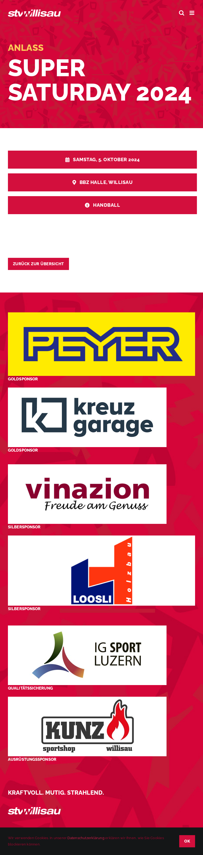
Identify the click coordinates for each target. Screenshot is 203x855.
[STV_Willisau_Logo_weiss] (34, 809)
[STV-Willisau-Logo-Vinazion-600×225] (87, 466)
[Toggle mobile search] (181, 13)
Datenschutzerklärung (85, 838)
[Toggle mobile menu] (192, 13)
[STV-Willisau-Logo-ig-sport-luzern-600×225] (87, 627)
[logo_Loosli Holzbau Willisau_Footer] (101, 537)
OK (187, 841)
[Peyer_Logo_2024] (101, 314)
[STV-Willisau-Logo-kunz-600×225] (87, 698)
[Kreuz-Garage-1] (87, 389)
